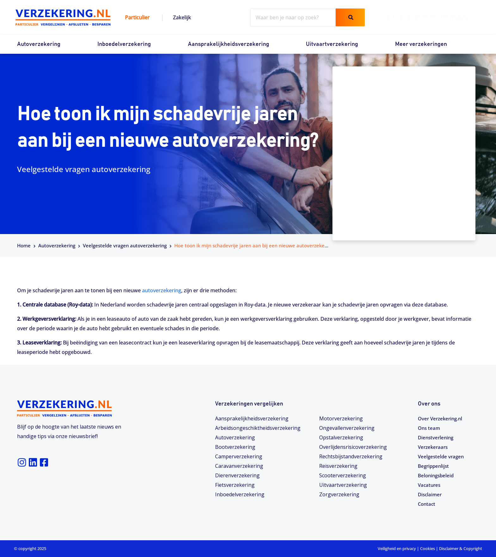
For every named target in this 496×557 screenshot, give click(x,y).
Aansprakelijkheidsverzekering (228, 44)
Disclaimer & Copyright (460, 548)
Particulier (137, 17)
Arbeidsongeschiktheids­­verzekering (258, 427)
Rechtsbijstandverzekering (350, 456)
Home (24, 245)
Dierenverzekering (237, 475)
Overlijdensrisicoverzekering (353, 446)
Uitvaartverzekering (332, 44)
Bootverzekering (235, 446)
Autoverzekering (38, 44)
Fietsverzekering (235, 484)
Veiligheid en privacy (397, 548)
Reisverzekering (338, 465)
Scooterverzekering (342, 475)
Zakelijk (182, 17)
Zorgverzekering (339, 494)
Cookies (427, 548)
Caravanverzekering (239, 465)
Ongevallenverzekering (347, 427)
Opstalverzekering (341, 437)
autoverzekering (161, 290)
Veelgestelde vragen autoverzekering (125, 245)
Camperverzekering (238, 456)
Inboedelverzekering (124, 44)
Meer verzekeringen (421, 44)
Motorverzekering (341, 418)
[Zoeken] (350, 17)
